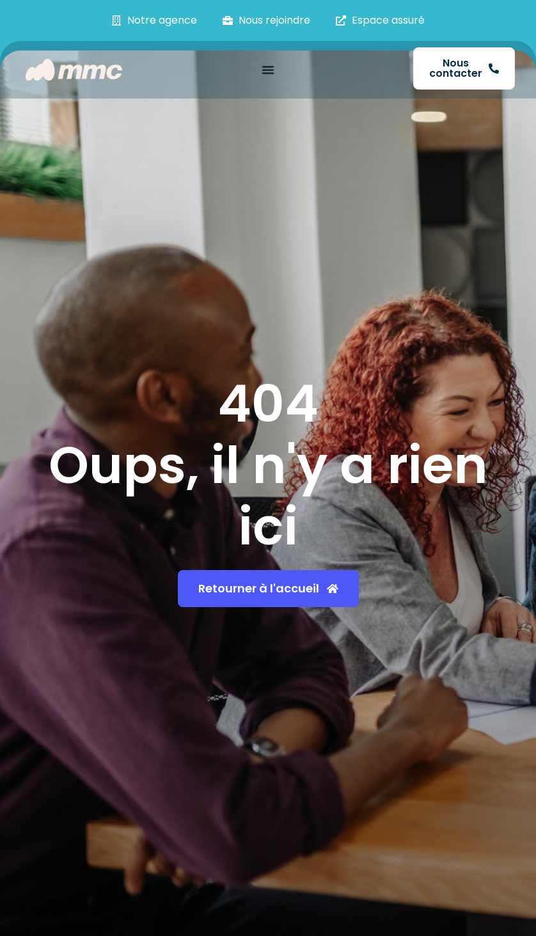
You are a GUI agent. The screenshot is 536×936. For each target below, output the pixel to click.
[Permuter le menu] (268, 69)
